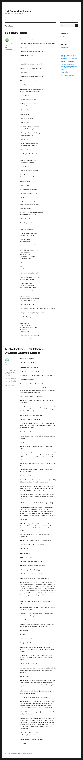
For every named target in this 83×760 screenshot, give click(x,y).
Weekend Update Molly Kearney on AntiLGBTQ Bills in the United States (69, 68)
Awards (14, 369)
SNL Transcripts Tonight (18, 11)
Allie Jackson (8, 369)
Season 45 (12, 50)
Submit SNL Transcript (65, 47)
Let (8, 50)
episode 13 (7, 375)
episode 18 (10, 49)
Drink (6, 49)
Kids (6, 50)
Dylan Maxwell (10, 372)
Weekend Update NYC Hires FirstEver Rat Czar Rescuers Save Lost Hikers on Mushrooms (68, 63)
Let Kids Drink (16, 33)
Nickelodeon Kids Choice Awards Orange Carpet (24, 351)
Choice (10, 370)
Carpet (6, 370)
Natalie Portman (12, 378)
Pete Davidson (8, 381)
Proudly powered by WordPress (25, 753)
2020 (6, 47)
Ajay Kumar (8, 362)
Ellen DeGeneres (9, 373)
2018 (6, 367)
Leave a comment (9, 53)
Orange (14, 380)
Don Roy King (8, 43)
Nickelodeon (8, 380)
